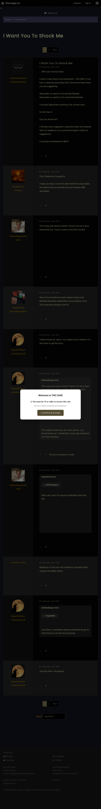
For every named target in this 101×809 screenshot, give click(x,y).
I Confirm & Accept (50, 412)
